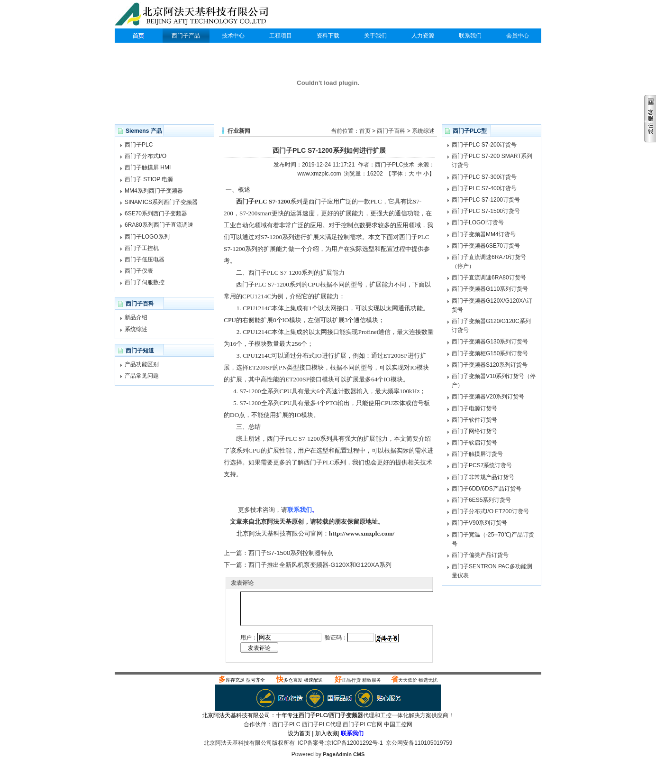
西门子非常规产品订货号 (483, 477)
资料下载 (328, 35)
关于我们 (375, 35)
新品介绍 (136, 317)
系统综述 (136, 329)
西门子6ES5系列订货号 (481, 500)
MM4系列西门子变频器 (154, 190)
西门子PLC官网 (362, 724)
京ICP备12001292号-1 (354, 743)
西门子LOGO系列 (147, 236)
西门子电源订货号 (474, 408)
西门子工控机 (142, 248)
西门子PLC (138, 35)
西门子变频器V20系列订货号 (488, 396)
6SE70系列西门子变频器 (156, 213)
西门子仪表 (139, 271)
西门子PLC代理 (194, 15)
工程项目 (280, 35)
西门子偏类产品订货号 (480, 555)
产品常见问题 (142, 375)
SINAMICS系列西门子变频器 (161, 202)
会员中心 (517, 35)
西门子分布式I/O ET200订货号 (490, 511)
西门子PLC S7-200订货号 (484, 144)
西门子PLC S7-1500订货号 (486, 211)
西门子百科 (391, 131)
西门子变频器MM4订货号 (484, 234)
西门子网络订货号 (474, 431)
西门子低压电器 (144, 259)
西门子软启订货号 (474, 442)
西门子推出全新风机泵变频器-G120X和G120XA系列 (320, 564)
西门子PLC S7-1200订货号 (486, 199)
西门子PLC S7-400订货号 (484, 188)
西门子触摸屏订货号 (477, 454)
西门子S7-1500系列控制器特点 (290, 552)
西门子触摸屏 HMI (148, 167)
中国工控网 (398, 724)
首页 (365, 131)
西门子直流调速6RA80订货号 (489, 277)
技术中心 (233, 35)
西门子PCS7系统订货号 (482, 465)
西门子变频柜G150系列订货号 (490, 353)
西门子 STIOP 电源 (149, 179)
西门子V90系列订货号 (479, 522)
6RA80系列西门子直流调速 (159, 225)
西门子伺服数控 (144, 282)
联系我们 (470, 35)
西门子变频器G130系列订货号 (490, 341)
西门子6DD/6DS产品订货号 (486, 488)
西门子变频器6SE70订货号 (486, 245)
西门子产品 (186, 35)
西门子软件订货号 (474, 420)
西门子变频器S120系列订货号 (490, 364)
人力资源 (422, 35)
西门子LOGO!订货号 (478, 222)
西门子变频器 (346, 715)
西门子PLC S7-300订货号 (484, 177)
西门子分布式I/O (145, 156)
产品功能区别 (142, 364)
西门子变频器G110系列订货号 (490, 289)
